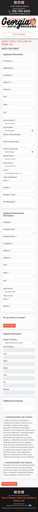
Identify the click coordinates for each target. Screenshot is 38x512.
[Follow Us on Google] (22, 2)
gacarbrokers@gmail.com (20, 14)
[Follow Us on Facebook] (15, 2)
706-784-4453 (21, 11)
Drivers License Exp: (10, 149)
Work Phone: (7, 289)
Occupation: (7, 243)
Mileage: (6, 389)
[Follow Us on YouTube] (19, 2)
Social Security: (8, 120)
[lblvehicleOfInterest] (19, 343)
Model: (5, 368)
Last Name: (7, 75)
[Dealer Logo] (19, 23)
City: (4, 97)
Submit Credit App (9, 484)
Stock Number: (8, 347)
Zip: (4, 112)
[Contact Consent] (4, 462)
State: (5, 104)
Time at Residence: (10, 177)
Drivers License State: (11, 142)
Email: (5, 170)
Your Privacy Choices (25, 505)
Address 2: (7, 89)
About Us (14, 495)
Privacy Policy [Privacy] (26, 495)
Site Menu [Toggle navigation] (19, 34)
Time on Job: (8, 296)
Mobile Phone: (8, 156)
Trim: (5, 375)
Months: (6, 188)
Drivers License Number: (12, 134)
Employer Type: (8, 229)
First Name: (7, 61)
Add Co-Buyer (9, 326)
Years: (5, 180)
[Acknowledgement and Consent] (4, 417)
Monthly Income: (9, 236)
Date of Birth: (8, 127)
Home (10, 495)
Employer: (6, 222)
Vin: (4, 382)
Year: (5, 354)
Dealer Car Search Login (18, 503)
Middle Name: (8, 68)
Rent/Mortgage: (9, 202)
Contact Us (19, 495)
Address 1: (7, 82)
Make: (5, 361)
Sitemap (16, 505)
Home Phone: (8, 163)
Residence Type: (9, 195)
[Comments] (19, 408)
